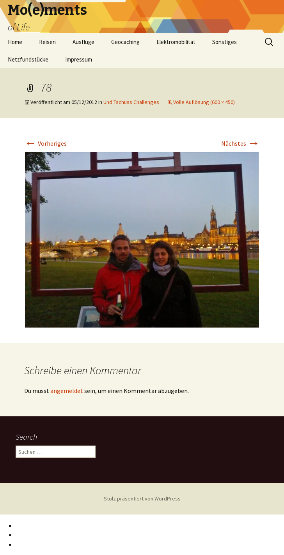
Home (15, 42)
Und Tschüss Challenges (131, 102)
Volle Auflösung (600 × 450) (204, 102)
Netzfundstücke (28, 59)
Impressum (78, 59)
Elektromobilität (175, 42)
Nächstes (240, 143)
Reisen (47, 42)
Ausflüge (83, 42)
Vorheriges (45, 143)
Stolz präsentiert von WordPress (142, 498)
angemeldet (66, 391)
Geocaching (125, 42)
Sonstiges (224, 42)
